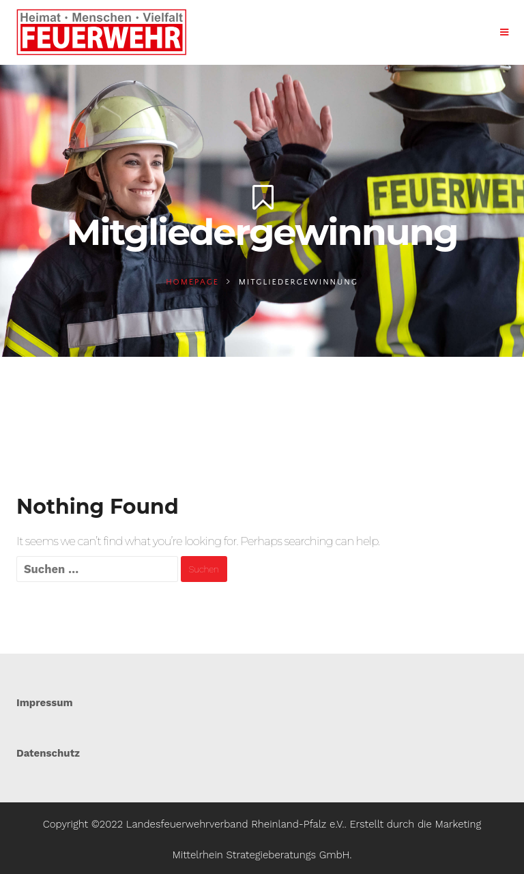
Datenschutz (48, 753)
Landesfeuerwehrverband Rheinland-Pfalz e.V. (235, 824)
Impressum (44, 703)
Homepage (192, 282)
